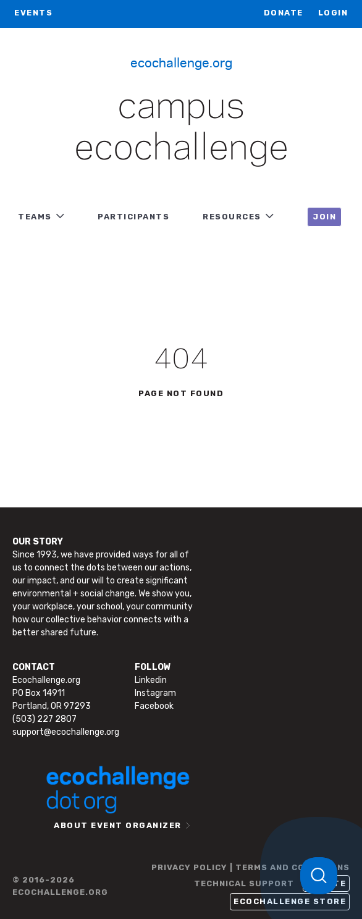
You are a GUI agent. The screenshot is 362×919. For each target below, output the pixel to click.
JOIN (324, 216)
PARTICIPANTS (133, 216)
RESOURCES (232, 216)
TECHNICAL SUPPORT (244, 883)
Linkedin (151, 680)
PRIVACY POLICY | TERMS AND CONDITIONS (250, 867)
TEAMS (35, 216)
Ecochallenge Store (290, 901)
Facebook (154, 706)
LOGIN (333, 12)
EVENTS (33, 12)
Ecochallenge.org (181, 61)
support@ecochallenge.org (65, 732)
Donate (283, 12)
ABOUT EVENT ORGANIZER (118, 825)
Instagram (155, 693)
